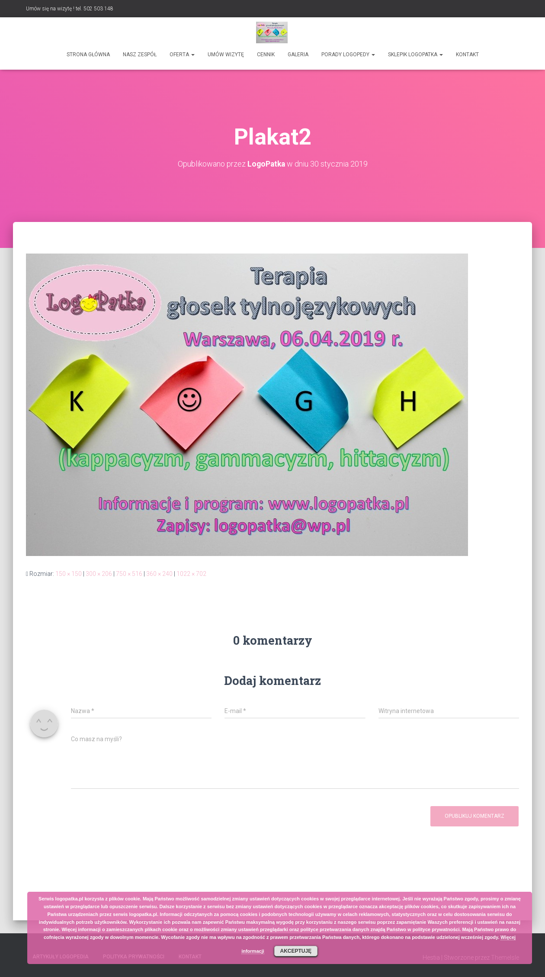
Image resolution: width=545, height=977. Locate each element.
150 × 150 (68, 573)
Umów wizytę (226, 54)
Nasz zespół (140, 54)
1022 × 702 (191, 573)
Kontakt (467, 54)
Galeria (298, 54)
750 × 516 (129, 573)
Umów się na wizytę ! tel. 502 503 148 (69, 9)
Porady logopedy (348, 54)
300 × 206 (99, 573)
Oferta (182, 54)
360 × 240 (159, 573)
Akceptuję (295, 951)
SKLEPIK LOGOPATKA (415, 54)
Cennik (266, 54)
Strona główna (88, 54)
